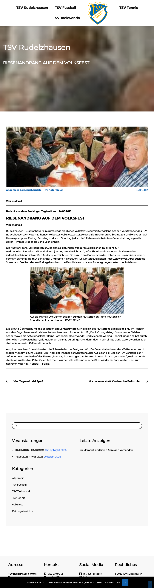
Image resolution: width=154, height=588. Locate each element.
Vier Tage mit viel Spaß (28, 381)
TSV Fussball (65, 8)
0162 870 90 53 (55, 573)
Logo (97, 8)
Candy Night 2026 (55, 450)
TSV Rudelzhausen (32, 8)
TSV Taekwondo (66, 18)
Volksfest (17, 504)
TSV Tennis (128, 8)
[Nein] (150, 584)
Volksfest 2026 (52, 456)
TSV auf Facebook (92, 573)
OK (125, 582)
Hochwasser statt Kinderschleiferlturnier (114, 381)
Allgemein (18, 478)
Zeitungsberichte (22, 511)
